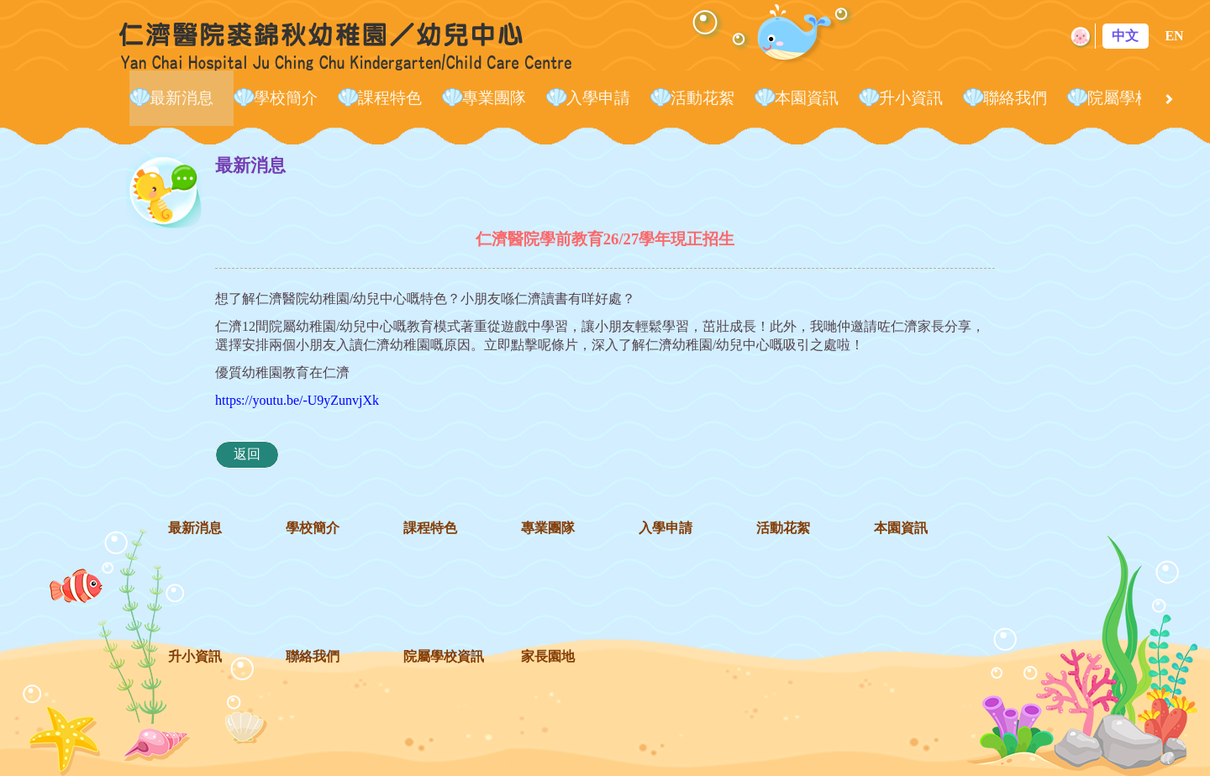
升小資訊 (911, 98)
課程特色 (390, 98)
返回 (247, 454)
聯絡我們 (1015, 98)
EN (1174, 36)
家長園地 (548, 656)
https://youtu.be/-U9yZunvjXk (297, 400)
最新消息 (181, 98)
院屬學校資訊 (1135, 98)
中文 (1125, 36)
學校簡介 (286, 98)
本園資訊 (807, 98)
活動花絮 (702, 98)
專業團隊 (494, 98)
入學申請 (598, 98)
